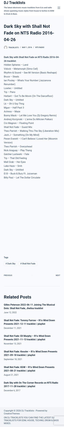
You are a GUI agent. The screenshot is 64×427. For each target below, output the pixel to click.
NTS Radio (39, 47)
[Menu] (59, 7)
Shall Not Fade (27, 263)
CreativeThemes (12, 413)
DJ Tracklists (14, 3)
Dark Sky (10, 263)
